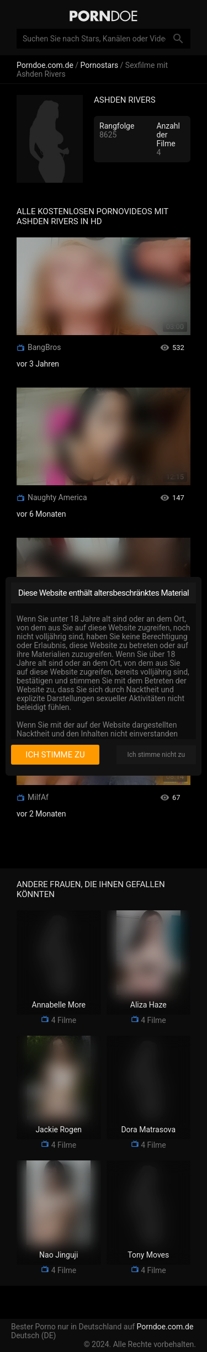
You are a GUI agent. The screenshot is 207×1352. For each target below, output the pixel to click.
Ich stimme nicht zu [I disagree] (156, 755)
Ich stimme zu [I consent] (54, 755)
